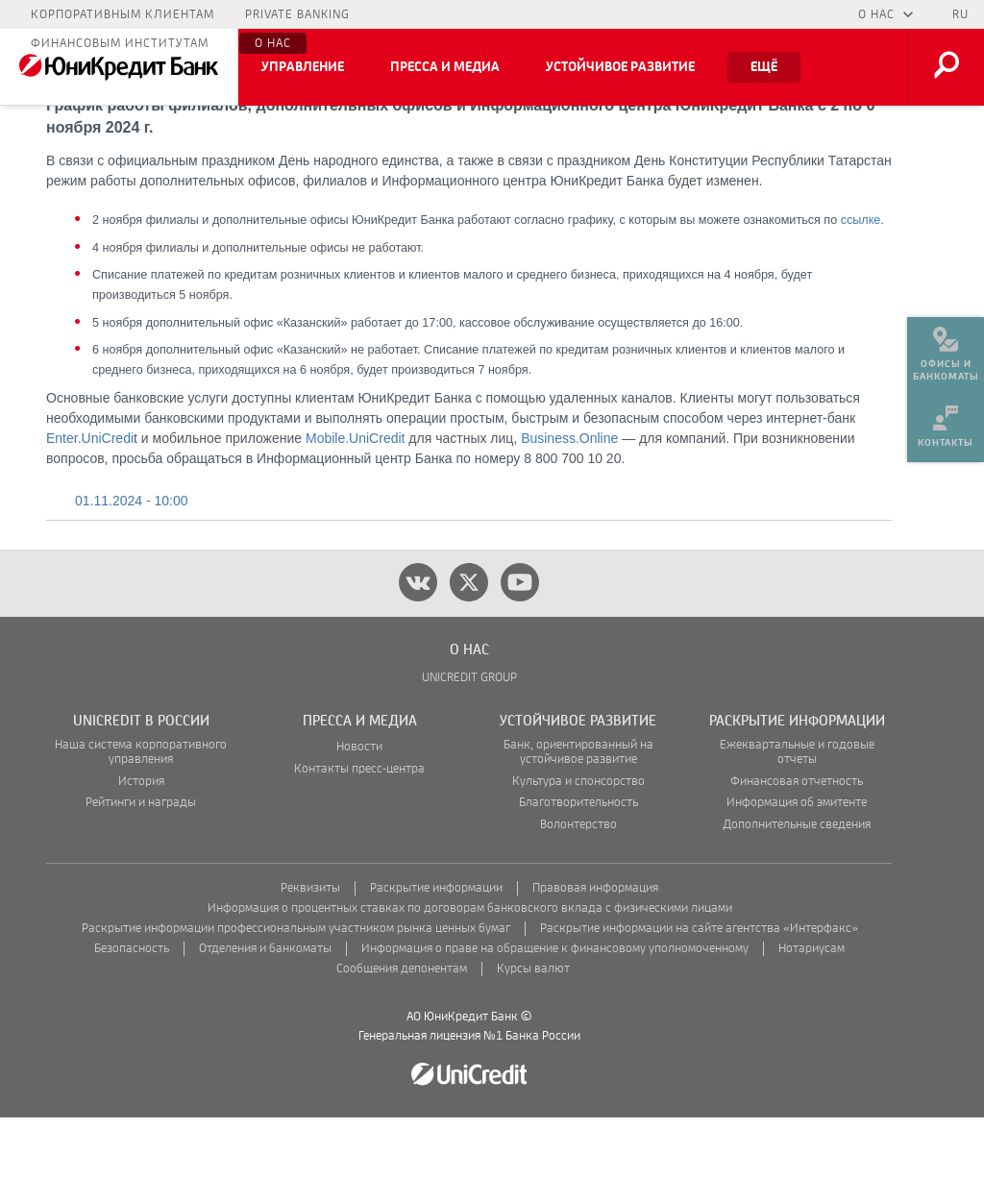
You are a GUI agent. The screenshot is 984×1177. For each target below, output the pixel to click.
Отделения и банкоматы (265, 1008)
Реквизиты (310, 948)
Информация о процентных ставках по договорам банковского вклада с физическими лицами (470, 968)
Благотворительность (578, 862)
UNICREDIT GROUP (469, 737)
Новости (359, 806)
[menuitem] (945, 345)
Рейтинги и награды (141, 862)
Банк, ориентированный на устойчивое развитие (578, 811)
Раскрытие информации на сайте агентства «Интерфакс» (699, 988)
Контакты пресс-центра (359, 828)
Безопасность (131, 1008)
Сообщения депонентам (401, 1028)
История (141, 841)
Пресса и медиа (445, 67)
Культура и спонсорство (578, 841)
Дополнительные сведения (797, 884)
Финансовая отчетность (796, 841)
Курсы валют (533, 1028)
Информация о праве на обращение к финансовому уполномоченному (555, 1008)
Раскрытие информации (436, 948)
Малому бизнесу (230, 14)
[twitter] (469, 642)
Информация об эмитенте (796, 862)
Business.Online (569, 497)
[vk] (418, 642)
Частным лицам (86, 14)
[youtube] (520, 642)
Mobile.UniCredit (355, 497)
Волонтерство (578, 884)
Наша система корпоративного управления (141, 811)
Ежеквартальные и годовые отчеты (797, 811)
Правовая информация (595, 948)
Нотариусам (811, 1008)
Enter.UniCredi (90, 497)
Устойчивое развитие (620, 67)
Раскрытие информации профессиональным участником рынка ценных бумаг (296, 988)
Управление (302, 67)
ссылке (861, 279)
